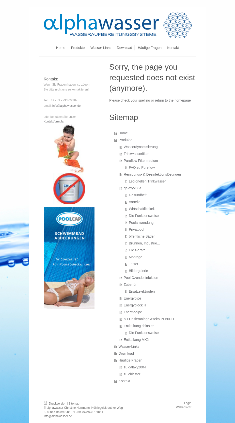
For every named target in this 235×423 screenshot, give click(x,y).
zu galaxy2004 (135, 367)
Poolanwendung (141, 223)
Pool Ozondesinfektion (141, 278)
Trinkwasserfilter (136, 154)
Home (123, 133)
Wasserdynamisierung (141, 147)
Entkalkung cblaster (139, 326)
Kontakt (124, 381)
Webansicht (183, 407)
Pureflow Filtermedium (141, 161)
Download (126, 353)
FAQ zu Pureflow (142, 167)
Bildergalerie (138, 271)
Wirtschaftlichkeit (142, 209)
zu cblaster (132, 374)
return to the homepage (173, 100)
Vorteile (135, 202)
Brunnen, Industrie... (144, 243)
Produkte (125, 140)
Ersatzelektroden (142, 291)
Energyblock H (135, 305)
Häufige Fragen (130, 360)
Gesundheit (138, 195)
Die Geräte (137, 250)
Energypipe (132, 298)
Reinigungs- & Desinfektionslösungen (152, 174)
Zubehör (130, 285)
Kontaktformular (54, 121)
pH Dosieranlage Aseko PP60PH (149, 319)
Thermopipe (133, 312)
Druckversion (55, 403)
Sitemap (74, 403)
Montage (135, 257)
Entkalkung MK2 (136, 340)
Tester (133, 264)
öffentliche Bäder (142, 236)
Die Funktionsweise (144, 216)
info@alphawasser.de (66, 105)
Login (187, 403)
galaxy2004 (132, 188)
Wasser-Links (129, 346)
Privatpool (136, 229)
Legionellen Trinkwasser (147, 181)
